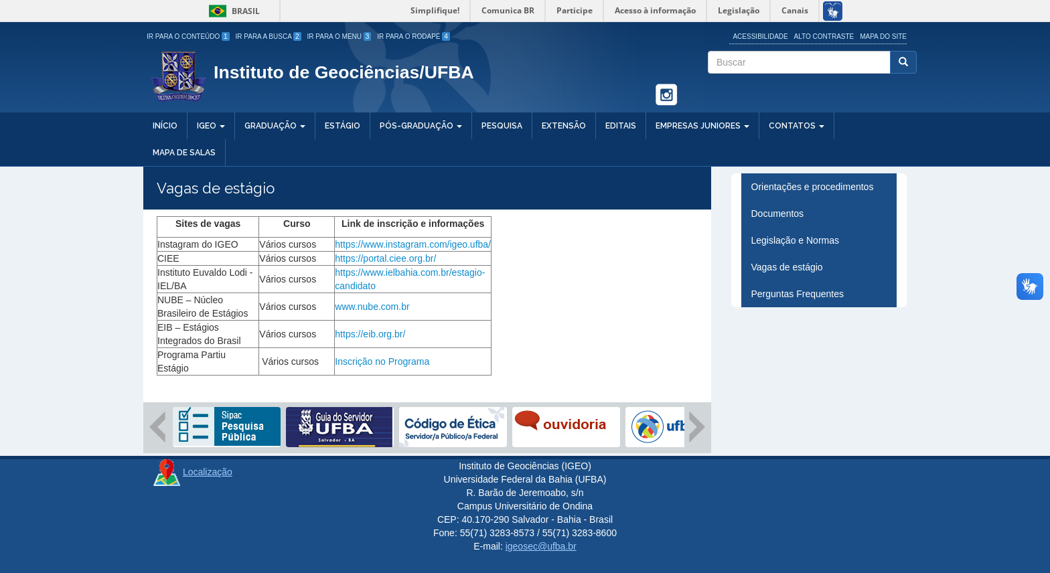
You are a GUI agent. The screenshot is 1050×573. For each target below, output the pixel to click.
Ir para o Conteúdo (188, 36)
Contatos (796, 126)
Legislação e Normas (795, 240)
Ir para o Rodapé (413, 36)
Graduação (274, 126)
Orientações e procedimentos (812, 186)
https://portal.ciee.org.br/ (385, 258)
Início (165, 126)
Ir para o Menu (339, 36)
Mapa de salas (184, 152)
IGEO (211, 126)
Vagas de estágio (787, 267)
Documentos (777, 213)
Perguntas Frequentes (797, 294)
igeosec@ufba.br (541, 546)
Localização (207, 472)
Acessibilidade (760, 36)
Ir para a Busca (268, 36)
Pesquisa (501, 126)
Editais (620, 126)
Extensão (564, 126)
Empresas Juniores (702, 126)
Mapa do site (883, 36)
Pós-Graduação (421, 126)
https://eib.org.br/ (371, 334)
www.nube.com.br (373, 306)
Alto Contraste (824, 36)
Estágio (342, 126)
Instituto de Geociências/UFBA (344, 72)
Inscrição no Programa (382, 361)
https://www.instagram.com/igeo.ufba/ (413, 244)
